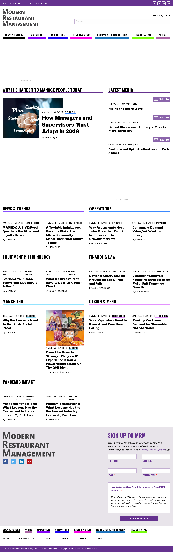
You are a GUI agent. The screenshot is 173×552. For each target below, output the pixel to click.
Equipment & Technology (28, 273)
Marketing (31, 315)
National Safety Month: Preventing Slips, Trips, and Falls (107, 279)
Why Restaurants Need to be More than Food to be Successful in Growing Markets (107, 233)
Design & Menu (118, 315)
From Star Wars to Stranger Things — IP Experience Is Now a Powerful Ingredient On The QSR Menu (63, 360)
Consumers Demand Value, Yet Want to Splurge (147, 231)
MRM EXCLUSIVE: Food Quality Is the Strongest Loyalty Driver (21, 231)
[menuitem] (5, 3)
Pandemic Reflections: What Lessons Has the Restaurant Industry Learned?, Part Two (63, 409)
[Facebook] (154, 3)
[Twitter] (159, 3)
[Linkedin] (164, 3)
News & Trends (32, 222)
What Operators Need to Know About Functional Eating (108, 324)
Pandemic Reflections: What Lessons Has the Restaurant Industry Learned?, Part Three (20, 409)
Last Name (147, 460)
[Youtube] (168, 3)
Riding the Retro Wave (125, 108)
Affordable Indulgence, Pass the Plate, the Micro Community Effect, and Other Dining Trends (64, 235)
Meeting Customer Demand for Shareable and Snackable (149, 324)
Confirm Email (149, 475)
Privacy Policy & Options (152, 449)
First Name (113, 460)
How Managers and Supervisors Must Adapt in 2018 (67, 124)
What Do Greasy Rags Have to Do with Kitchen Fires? (64, 282)
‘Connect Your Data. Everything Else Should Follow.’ (20, 282)
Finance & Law (119, 271)
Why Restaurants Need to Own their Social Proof (20, 324)
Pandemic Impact (30, 398)
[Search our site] (120, 21)
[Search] (168, 21)
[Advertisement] (86, 60)
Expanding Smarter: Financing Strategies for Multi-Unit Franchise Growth (151, 281)
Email (111, 475)
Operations (70, 111)
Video (135, 104)
